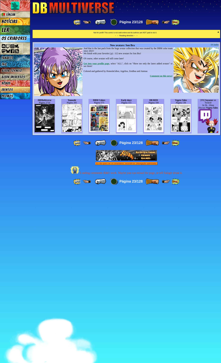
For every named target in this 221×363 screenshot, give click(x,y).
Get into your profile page (96, 237)
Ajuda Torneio (12, 70)
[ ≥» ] (166, 22)
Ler (5, 30)
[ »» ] (175, 22)
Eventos (7, 89)
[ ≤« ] (87, 22)
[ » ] (152, 22)
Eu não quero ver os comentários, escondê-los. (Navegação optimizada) (126, 337)
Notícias (9, 21)
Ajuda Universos (13, 77)
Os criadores (14, 38)
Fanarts (7, 58)
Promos (7, 96)
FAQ (4, 64)
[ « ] (100, 22)
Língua (9, 14)
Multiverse (73, 8)
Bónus (6, 83)
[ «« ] (77, 22)
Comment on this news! (161, 249)
